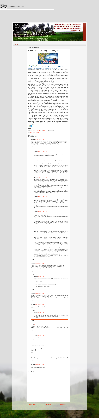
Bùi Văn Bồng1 (20, 25)
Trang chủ (16, 44)
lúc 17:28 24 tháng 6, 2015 (42, 229)
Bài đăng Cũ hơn (64, 404)
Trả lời (32, 146)
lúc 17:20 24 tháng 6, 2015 (42, 211)
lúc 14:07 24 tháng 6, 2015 (42, 151)
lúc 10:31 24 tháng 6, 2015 (39, 304)
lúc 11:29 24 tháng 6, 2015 (42, 335)
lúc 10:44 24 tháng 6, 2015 (38, 324)
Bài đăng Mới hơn (32, 404)
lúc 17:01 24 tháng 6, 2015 (42, 159)
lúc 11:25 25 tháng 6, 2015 (39, 364)
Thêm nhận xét (31, 371)
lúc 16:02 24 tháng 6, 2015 (42, 276)
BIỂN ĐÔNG (32, 132)
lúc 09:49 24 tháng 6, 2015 (39, 263)
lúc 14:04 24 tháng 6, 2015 (42, 312)
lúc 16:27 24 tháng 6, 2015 (39, 355)
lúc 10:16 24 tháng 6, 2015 (39, 293)
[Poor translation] (5, 8)
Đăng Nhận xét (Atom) (35, 406)
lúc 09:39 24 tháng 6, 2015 (39, 139)
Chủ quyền (37, 132)
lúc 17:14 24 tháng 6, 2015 (42, 196)
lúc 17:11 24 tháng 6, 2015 (42, 177)
